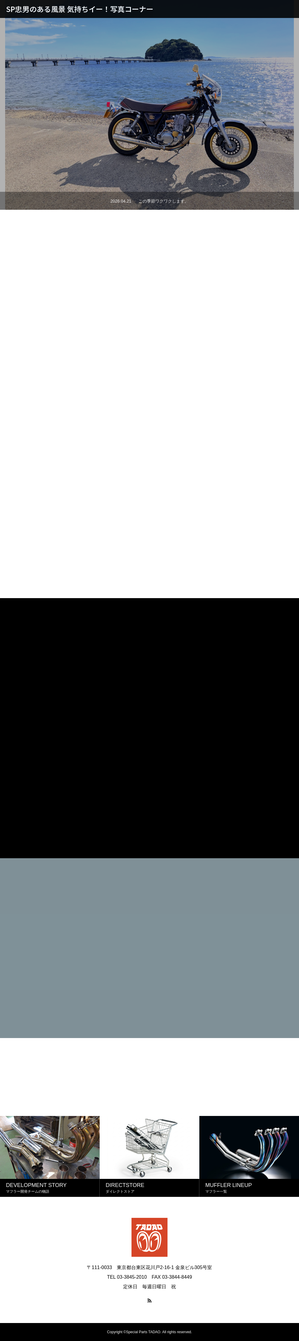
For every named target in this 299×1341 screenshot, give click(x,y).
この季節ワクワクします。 (163, 201)
